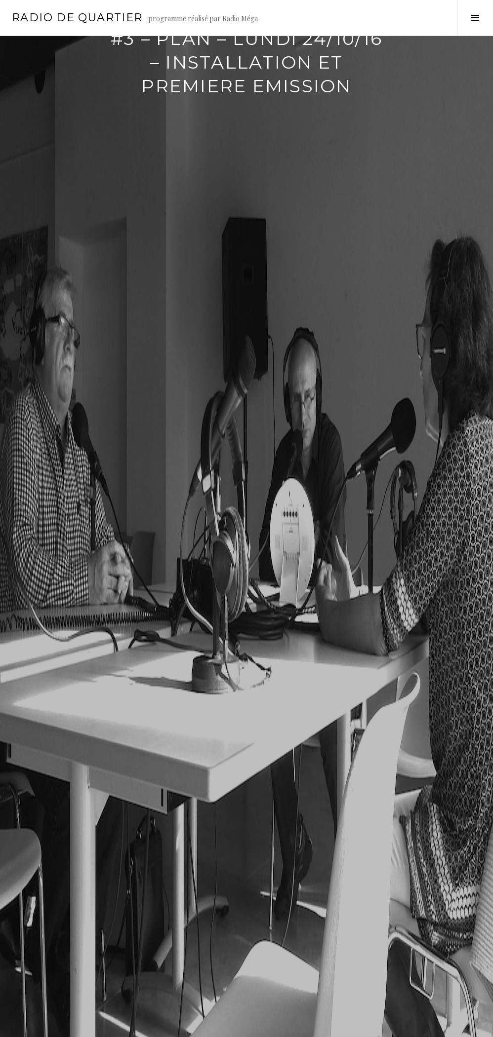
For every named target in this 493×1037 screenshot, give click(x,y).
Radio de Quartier (77, 17)
